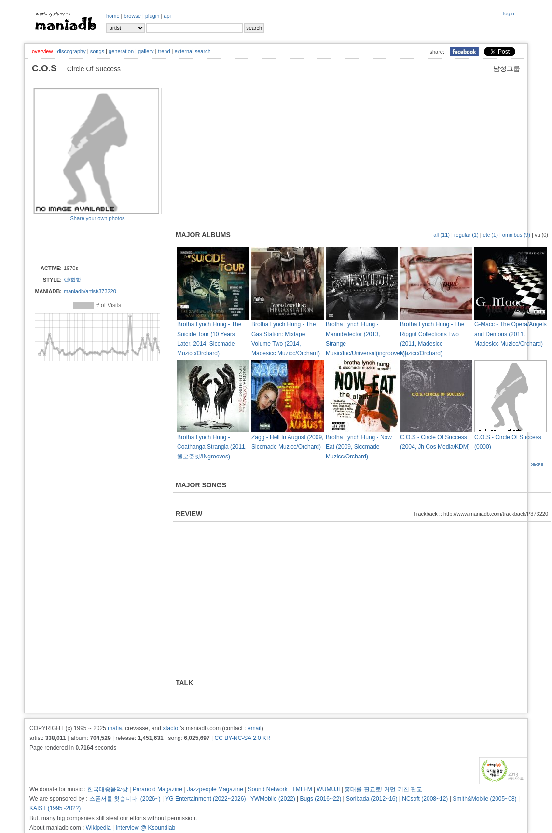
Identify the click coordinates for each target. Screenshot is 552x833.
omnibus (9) (516, 235)
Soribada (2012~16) (371, 798)
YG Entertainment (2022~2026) (205, 798)
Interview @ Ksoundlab (146, 827)
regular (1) (466, 235)
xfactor (171, 728)
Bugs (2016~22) (321, 798)
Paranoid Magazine (157, 789)
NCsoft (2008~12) (425, 798)
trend (164, 51)
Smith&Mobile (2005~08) (484, 798)
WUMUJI (328, 789)
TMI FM (302, 789)
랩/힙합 (72, 279)
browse (132, 16)
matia (115, 728)
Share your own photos (97, 218)
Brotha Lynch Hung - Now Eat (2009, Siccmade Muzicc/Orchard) (359, 447)
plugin (152, 16)
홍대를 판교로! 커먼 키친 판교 (383, 789)
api (167, 16)
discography (71, 51)
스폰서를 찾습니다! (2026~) (125, 798)
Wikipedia (98, 827)
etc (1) (490, 235)
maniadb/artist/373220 (90, 291)
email (255, 728)
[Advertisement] (89, 242)
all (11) (441, 235)
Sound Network (268, 789)
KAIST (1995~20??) (55, 808)
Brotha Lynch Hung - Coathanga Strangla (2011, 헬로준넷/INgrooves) (212, 447)
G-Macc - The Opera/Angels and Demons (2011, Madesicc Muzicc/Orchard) (510, 334)
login (508, 13)
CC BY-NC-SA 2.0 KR (242, 738)
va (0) (541, 235)
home (113, 16)
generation (121, 51)
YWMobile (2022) (272, 798)
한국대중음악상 (107, 789)
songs (97, 51)
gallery (145, 51)
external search (192, 51)
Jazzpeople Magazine (215, 789)
